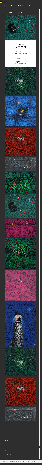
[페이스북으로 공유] (5, 440)
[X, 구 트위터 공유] (7, 440)
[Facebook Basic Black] (40, 0)
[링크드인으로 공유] (9, 440)
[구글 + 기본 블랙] (39, 0)
